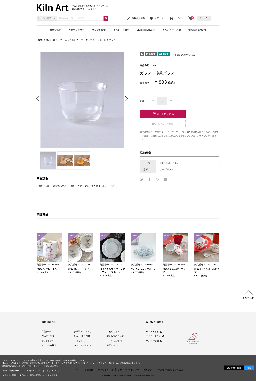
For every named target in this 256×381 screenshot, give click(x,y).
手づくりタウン (155, 336)
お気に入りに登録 (164, 124)
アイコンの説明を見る (183, 54)
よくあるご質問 (114, 340)
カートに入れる (165, 114)
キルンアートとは (171, 30)
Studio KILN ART (146, 30)
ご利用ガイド (113, 331)
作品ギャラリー (76, 30)
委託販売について (115, 336)
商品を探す (55, 30)
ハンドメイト (154, 331)
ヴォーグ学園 (154, 340)
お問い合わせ (113, 345)
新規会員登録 (136, 18)
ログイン (177, 18)
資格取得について (197, 30)
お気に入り (157, 18)
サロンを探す (99, 30)
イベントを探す (121, 30)
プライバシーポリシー (31, 366)
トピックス (79, 340)
